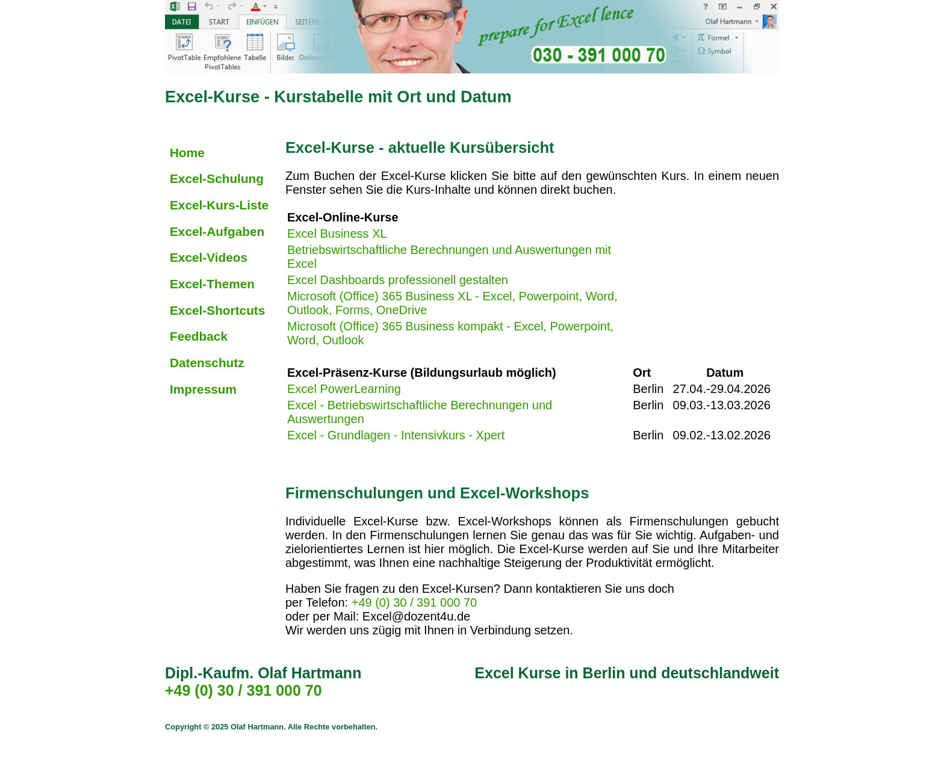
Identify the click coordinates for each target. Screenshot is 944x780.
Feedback (199, 336)
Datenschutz (207, 363)
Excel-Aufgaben (217, 231)
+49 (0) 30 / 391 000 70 (414, 602)
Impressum (203, 389)
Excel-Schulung (217, 178)
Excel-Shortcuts (217, 310)
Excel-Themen (212, 284)
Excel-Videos (208, 257)
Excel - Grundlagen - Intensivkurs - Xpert (396, 435)
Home (187, 152)
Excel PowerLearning (344, 388)
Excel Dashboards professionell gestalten (397, 279)
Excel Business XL (337, 233)
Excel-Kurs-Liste (219, 205)
